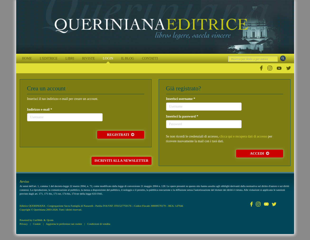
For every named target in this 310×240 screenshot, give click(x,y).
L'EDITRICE (48, 58)
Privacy (24, 223)
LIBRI (70, 58)
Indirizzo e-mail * (39, 109)
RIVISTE (88, 58)
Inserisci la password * (182, 116)
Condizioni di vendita (98, 223)
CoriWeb (37, 220)
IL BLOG (127, 58)
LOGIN (108, 58)
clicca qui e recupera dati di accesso (243, 136)
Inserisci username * (180, 99)
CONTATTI (150, 58)
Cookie (37, 223)
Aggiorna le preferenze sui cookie (64, 223)
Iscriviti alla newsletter (121, 160)
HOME (27, 58)
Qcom (50, 220)
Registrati (120, 135)
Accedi (259, 153)
